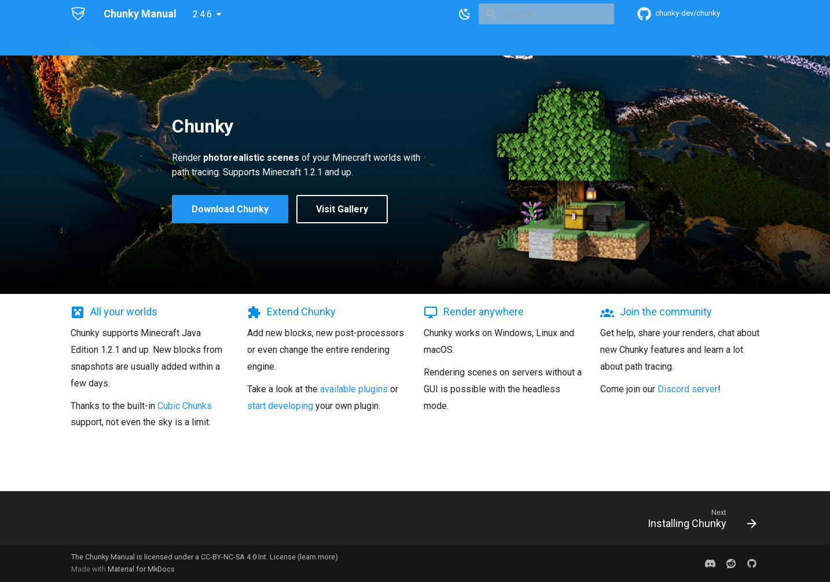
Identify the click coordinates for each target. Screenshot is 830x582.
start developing (280, 405)
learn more (317, 556)
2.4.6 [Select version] (202, 14)
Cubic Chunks (184, 405)
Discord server (688, 389)
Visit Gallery (342, 209)
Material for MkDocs (141, 569)
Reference (297, 42)
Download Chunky (230, 209)
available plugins (354, 389)
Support (192, 42)
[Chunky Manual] (78, 13)
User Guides (242, 42)
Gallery (383, 42)
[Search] (546, 13)
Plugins (343, 42)
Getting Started (135, 42)
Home (82, 42)
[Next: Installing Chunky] (698, 521)
